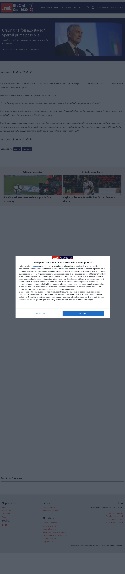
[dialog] (63, 287)
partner (36, 266)
